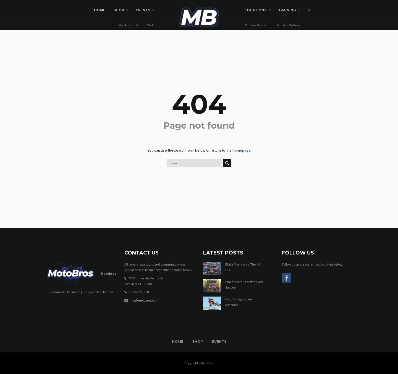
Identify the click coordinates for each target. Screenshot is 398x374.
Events (219, 341)
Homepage (241, 150)
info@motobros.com (144, 300)
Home (177, 341)
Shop (197, 341)
